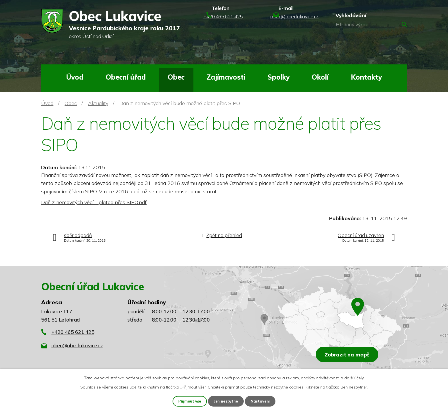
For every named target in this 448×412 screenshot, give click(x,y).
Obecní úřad (126, 77)
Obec (176, 77)
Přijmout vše (189, 400)
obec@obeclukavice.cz (77, 345)
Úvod (74, 77)
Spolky (278, 77)
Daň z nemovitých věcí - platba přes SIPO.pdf (94, 202)
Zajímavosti (226, 77)
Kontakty (366, 77)
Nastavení (262, 400)
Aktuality (98, 103)
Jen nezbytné (226, 400)
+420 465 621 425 (72, 332)
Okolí (320, 77)
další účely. (354, 377)
